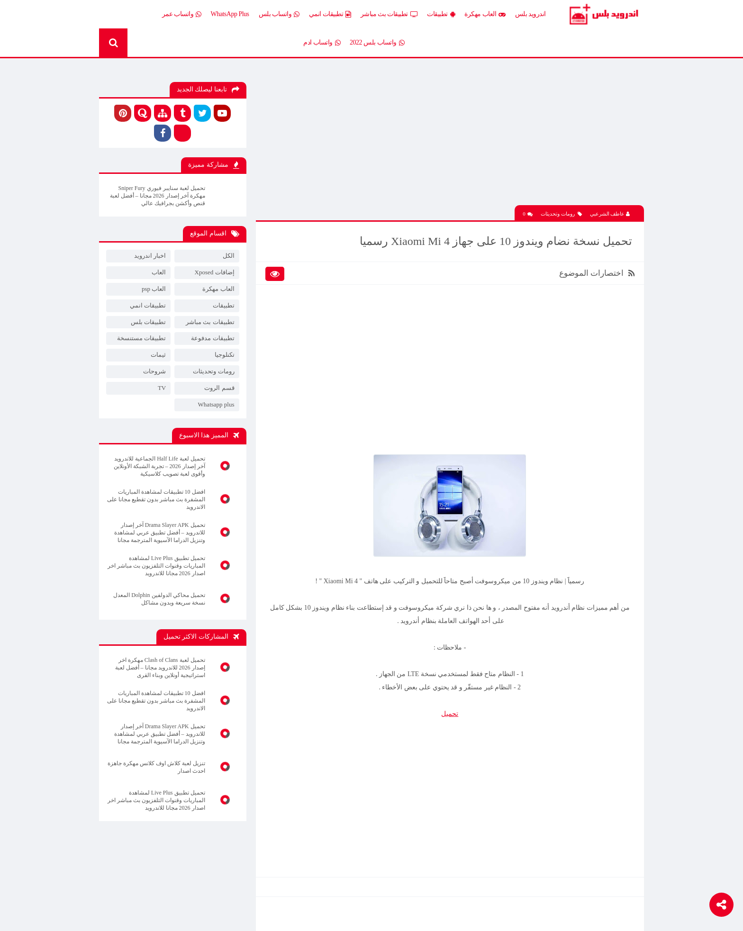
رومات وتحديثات (561, 214)
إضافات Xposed (215, 272)
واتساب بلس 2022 (377, 42)
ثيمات (158, 354)
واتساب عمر (181, 14)
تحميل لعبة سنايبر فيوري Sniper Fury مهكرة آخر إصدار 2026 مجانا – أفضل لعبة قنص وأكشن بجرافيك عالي (157, 196)
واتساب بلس (279, 14)
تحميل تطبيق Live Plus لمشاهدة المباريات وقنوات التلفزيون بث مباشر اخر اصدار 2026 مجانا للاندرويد (156, 566)
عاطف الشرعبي (610, 214)
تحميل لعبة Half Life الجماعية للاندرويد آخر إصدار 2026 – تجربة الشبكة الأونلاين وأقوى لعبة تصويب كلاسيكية (159, 466)
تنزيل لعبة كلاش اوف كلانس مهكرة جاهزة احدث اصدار (156, 767)
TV (162, 387)
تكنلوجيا (225, 354)
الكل (229, 255)
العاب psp (154, 288)
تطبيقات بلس (148, 321)
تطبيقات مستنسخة (141, 338)
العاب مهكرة (485, 14)
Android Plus (603, 14)
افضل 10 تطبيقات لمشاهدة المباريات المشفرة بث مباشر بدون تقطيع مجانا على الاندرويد (156, 499)
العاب (159, 272)
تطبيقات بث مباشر (389, 14)
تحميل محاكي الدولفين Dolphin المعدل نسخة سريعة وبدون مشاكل (159, 599)
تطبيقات (441, 14)
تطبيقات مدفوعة (212, 338)
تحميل (449, 713)
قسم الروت (219, 387)
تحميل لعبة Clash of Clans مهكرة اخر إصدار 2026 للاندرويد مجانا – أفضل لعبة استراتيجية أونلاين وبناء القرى (160, 667)
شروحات (154, 371)
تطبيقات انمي (330, 14)
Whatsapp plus (216, 404)
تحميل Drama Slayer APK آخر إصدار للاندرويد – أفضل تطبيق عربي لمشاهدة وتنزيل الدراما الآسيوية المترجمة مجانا (159, 532)
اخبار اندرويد (150, 255)
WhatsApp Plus (230, 14)
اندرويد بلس (530, 14)
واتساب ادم (321, 42)
